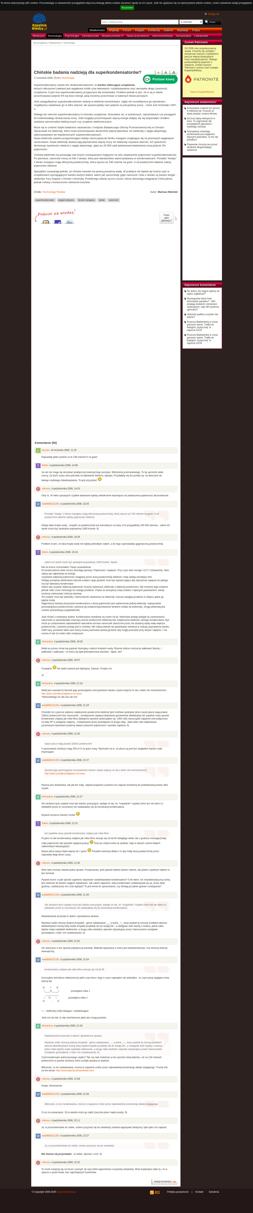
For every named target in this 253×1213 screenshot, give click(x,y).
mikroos (46, 488)
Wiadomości (97, 30)
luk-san (46, 450)
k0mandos (47, 641)
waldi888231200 (50, 503)
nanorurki (114, 200)
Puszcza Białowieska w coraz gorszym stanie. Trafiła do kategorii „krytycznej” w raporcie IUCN (202, 326)
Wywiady (182, 30)
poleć (175, 218)
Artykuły (114, 30)
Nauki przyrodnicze (138, 35)
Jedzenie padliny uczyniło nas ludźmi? (202, 315)
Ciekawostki (201, 35)
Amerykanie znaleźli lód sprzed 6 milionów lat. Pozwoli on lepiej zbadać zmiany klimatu (203, 111)
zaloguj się (213, 14)
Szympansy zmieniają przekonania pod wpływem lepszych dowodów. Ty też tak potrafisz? (202, 135)
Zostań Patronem (196, 42)
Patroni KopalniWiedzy (202, 92)
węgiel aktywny (66, 200)
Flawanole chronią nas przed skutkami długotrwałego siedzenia (202, 147)
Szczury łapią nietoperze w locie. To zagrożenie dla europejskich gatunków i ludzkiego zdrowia (201, 122)
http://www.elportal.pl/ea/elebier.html (75, 1070)
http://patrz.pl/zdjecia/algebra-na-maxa (62, 693)
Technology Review (54, 191)
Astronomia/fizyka (162, 35)
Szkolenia (214, 1192)
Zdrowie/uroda (90, 35)
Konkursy (154, 30)
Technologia (55, 35)
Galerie (168, 30)
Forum (127, 30)
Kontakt (199, 1192)
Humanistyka (183, 35)
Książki (139, 30)
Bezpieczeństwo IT (113, 35)
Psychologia (72, 35)
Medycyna (39, 35)
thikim (45, 465)
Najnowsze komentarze (200, 285)
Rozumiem (127, 7)
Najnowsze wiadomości (200, 102)
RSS (157, 1192)
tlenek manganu (86, 200)
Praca (196, 30)
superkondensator (45, 200)
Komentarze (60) (46, 442)
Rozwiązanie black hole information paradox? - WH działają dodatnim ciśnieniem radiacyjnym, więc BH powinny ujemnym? (203, 304)
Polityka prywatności (178, 1192)
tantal (102, 200)
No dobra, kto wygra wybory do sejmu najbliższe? (203, 292)
